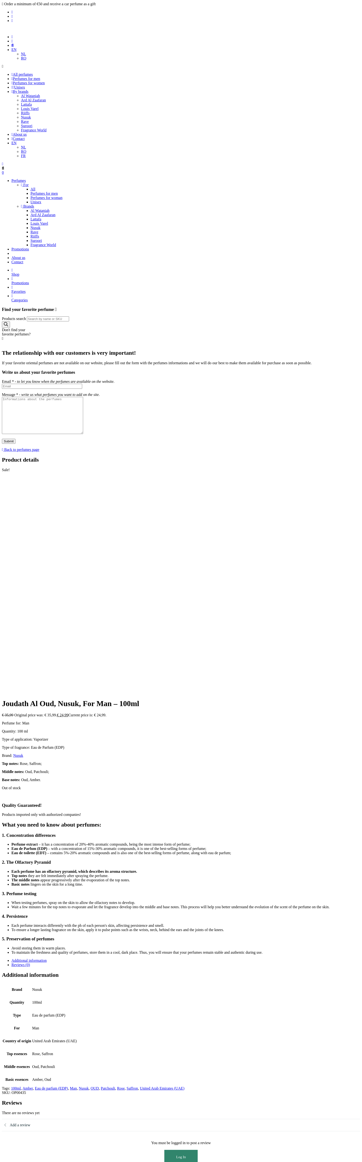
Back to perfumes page (20, 457)
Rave (25, 122)
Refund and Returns (26, 1080)
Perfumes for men (25, 79)
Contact (18, 139)
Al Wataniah (30, 96)
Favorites (185, 289)
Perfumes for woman (46, 198)
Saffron (132, 904)
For (25, 185)
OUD (94, 904)
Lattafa (26, 104)
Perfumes (18, 181)
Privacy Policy (22, 1068)
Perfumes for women (28, 83)
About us (19, 134)
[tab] (185, 776)
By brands (19, 92)
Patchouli (108, 904)
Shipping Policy (23, 1076)
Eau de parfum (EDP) (51, 904)
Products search (14, 319)
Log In (181, 973)
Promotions (20, 249)
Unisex (18, 87)
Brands (27, 206)
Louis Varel (30, 109)
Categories (185, 298)
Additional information (29, 776)
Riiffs (25, 113)
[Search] (6, 324)
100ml (16, 904)
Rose (121, 904)
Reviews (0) (20, 780)
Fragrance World (33, 130)
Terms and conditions (27, 1072)
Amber (27, 904)
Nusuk (26, 117)
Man (73, 904)
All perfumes (22, 74)
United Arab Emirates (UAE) (162, 904)
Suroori (26, 126)
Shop (185, 272)
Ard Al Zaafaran (33, 100)
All (32, 189)
